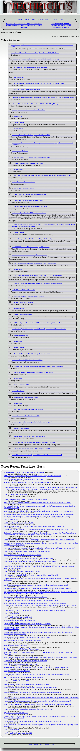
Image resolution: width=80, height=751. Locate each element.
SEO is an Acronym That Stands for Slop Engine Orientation (24, 677)
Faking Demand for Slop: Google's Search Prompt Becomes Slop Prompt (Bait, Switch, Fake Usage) (37, 701)
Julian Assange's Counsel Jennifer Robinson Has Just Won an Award (27, 684)
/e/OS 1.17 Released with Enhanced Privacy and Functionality (32, 247)
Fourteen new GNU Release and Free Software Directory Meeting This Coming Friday (38, 83)
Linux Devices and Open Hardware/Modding (27, 416)
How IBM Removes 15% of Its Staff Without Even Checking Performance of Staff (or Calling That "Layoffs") (39, 548)
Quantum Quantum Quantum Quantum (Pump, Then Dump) (24, 479)
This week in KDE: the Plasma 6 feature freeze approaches (30, 67)
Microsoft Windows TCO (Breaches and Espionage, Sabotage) (32, 157)
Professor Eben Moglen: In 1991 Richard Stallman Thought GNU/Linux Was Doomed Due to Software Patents (24, 25)
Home (20, 19)
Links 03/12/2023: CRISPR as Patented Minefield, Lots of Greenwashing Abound (61, 25)
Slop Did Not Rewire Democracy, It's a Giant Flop (20, 664)
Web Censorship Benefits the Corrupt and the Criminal (22, 571)
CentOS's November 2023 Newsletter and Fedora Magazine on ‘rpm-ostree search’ (38, 283)
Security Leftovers (19, 347)
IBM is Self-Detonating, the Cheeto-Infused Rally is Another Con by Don (28, 709)
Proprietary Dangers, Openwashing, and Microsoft (29, 296)
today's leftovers (18, 128)
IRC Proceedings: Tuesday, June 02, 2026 (18, 617)
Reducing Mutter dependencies (23, 314)
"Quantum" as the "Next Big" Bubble (16, 713)
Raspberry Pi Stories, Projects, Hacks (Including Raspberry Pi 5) (33, 422)
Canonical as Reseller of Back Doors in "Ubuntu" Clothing (23, 555)
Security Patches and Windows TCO (24, 302)
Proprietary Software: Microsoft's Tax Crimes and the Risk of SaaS (33, 372)
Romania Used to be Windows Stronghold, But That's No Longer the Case (28, 558)
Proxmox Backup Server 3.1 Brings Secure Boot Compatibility (32, 135)
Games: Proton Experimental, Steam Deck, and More (29, 436)
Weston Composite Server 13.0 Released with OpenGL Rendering (33, 239)
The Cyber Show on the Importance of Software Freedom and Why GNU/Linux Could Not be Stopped (37, 503)
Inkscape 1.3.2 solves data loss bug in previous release (29, 110)
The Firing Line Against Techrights (15, 645)
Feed (61, 19)
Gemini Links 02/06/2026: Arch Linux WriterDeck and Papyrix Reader (27, 637)
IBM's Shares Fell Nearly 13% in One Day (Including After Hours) (25, 499)
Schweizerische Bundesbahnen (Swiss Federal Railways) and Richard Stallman (30, 687)
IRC (33, 19)
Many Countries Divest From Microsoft (17, 671)
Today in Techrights (18, 77)
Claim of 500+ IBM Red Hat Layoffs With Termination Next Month (25, 661)
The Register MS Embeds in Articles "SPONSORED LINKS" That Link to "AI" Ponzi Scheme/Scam (36, 667)
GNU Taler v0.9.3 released (21, 428)
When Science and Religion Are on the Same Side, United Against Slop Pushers (30, 561)
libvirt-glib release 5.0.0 (20, 308)
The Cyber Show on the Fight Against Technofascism (21, 649)
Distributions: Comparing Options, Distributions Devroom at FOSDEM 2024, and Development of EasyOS (44, 97)
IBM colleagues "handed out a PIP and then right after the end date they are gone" (31, 600)
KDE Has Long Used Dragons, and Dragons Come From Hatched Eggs (28, 482)
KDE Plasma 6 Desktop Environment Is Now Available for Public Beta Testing (36, 59)
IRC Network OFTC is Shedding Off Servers (18, 681)
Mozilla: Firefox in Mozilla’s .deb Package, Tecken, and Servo (32, 353)
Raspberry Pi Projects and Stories (24, 188)
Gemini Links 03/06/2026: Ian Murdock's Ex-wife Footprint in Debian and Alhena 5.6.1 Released (36, 585)
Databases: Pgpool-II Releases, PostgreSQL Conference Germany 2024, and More (38, 322)
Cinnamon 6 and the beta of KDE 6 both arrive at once (30, 213)
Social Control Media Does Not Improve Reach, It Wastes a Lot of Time (27, 624)
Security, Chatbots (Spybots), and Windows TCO (28, 397)
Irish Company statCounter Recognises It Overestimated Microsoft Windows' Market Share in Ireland (37, 588)
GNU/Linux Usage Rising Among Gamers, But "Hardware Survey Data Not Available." (32, 476)
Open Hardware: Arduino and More (24, 182)
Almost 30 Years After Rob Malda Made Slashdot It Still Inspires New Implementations (32, 693)
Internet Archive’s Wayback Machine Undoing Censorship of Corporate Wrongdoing (31, 575)
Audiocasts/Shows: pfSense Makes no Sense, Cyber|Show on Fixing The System (36, 53)
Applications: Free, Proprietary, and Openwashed (28, 200)
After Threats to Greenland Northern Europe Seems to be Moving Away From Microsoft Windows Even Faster (40, 657)
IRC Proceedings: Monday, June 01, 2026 (18, 733)
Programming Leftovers (21, 151)
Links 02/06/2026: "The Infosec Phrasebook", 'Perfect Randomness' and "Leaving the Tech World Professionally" (41, 698)
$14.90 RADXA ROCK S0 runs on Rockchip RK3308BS (30, 255)
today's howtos (17, 116)
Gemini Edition (44, 19)
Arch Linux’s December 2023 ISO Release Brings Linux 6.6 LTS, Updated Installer (38, 275)
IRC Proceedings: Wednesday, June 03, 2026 (19, 523)
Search (54, 19)
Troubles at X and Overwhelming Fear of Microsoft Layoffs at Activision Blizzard (38, 455)
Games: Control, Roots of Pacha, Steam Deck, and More (30, 206)
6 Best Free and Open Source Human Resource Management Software (34, 442)
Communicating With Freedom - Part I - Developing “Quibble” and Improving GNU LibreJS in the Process (39, 540)
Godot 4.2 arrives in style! (21, 384)
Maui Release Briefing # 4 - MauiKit (24, 290)
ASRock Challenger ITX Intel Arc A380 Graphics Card (30, 194)
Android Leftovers (19, 122)
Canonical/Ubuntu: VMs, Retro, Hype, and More (28, 360)
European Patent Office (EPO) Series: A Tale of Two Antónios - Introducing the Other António (35, 610)
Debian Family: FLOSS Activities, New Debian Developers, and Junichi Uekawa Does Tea (40, 329)
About (27, 19)
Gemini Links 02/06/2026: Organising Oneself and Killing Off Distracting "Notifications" (32, 721)
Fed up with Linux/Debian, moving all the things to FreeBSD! (32, 448)
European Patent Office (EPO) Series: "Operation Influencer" (24, 472)
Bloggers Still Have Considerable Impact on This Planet (22, 640)
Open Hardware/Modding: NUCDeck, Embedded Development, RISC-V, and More (38, 366)
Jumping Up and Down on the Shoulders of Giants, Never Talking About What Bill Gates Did (34, 526)
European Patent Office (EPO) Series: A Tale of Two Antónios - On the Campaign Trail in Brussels (36, 674)
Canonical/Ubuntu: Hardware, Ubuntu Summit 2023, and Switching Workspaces (36, 104)
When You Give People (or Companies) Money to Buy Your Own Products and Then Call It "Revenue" (38, 704)
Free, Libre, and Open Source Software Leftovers (28, 409)
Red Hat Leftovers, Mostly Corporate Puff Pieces (28, 163)
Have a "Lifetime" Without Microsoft (16, 494)
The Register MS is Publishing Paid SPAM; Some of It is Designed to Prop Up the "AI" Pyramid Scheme (38, 511)
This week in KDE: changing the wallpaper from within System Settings (35, 263)
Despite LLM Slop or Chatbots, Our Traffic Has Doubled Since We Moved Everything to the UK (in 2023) (38, 529)
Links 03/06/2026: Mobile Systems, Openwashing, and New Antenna (27, 551)
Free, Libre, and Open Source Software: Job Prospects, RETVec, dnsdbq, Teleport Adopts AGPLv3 (43, 175)
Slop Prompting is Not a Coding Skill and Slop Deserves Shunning (26, 597)
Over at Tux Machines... (12, 519)
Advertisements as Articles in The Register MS (19, 620)
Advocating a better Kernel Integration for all (26, 89)
